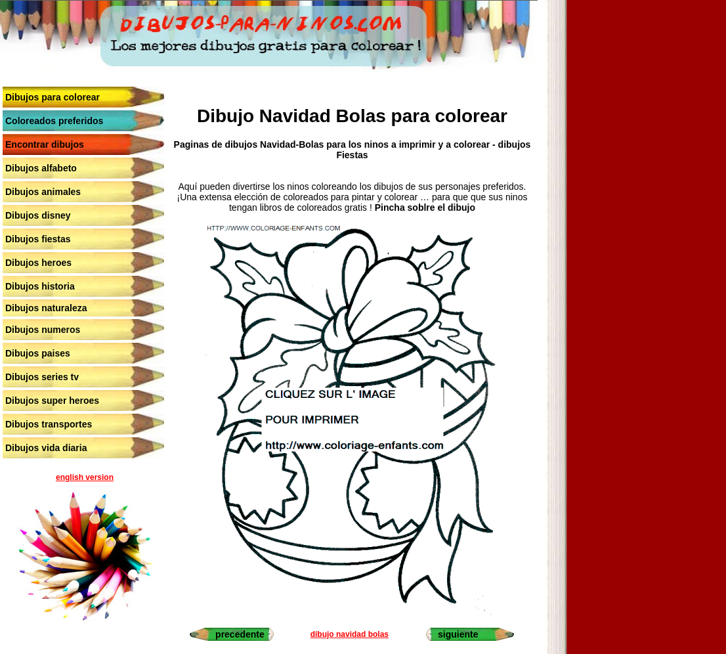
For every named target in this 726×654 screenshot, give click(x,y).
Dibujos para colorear (52, 97)
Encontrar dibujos (44, 144)
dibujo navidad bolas (349, 634)
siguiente (458, 634)
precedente (240, 634)
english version (85, 477)
